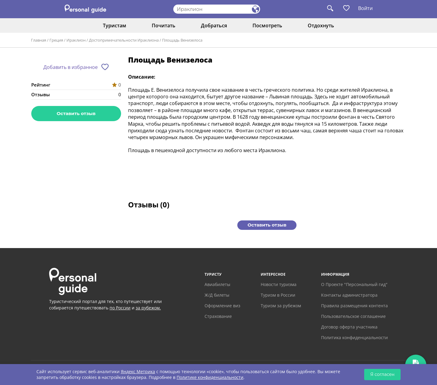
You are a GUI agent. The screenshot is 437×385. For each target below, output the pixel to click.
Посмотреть (267, 25)
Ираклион (76, 40)
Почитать (163, 25)
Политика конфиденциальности (354, 337)
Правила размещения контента (354, 305)
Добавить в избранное (70, 67)
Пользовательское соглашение (353, 316)
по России (120, 308)
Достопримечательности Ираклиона (124, 40)
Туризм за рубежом (281, 305)
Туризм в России (278, 295)
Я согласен (382, 374)
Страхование (218, 316)
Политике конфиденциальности (210, 377)
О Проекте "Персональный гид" (354, 284)
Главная (38, 40)
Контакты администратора (349, 295)
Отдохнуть (321, 25)
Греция (56, 40)
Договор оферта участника (349, 327)
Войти (365, 8)
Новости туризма (278, 284)
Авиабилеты (217, 284)
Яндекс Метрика (138, 371)
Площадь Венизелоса (182, 40)
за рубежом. (148, 308)
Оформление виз (222, 305)
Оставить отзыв (76, 113)
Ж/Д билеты (217, 295)
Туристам (114, 25)
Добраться (214, 25)
